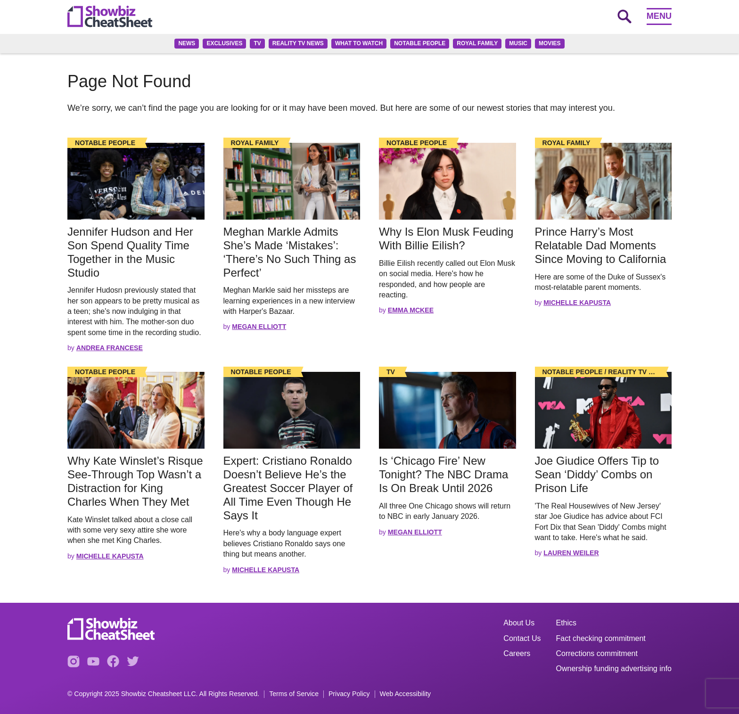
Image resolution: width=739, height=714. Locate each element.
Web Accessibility (405, 694)
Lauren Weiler (571, 553)
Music (518, 43)
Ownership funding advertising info (614, 669)
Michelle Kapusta (577, 302)
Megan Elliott (259, 326)
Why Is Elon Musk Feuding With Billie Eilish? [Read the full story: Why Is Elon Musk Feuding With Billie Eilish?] (446, 238)
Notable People (419, 43)
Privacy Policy (349, 694)
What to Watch (359, 43)
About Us (518, 623)
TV (257, 43)
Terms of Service (294, 694)
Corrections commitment (597, 653)
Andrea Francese (109, 348)
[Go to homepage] (109, 16)
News (186, 43)
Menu (659, 16)
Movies (550, 43)
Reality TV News (298, 43)
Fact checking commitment (601, 638)
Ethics (566, 623)
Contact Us (522, 638)
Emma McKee (411, 310)
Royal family (477, 43)
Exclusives (224, 43)
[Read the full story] (136, 181)
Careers (516, 653)
